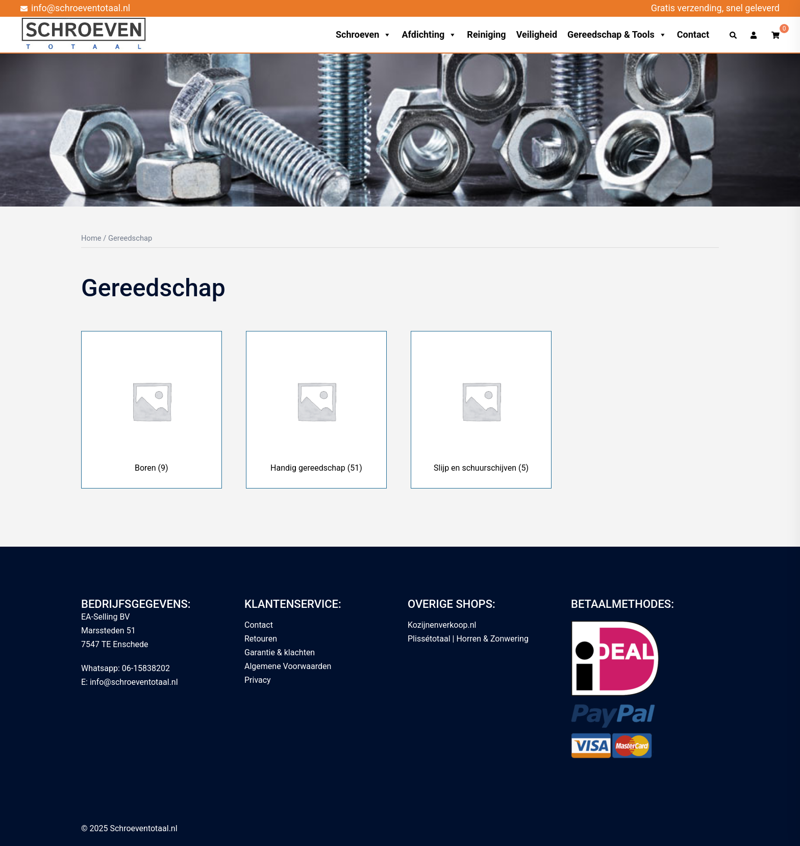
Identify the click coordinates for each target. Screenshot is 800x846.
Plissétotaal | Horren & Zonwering (468, 639)
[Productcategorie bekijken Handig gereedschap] (316, 410)
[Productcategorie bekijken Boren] (151, 410)
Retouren (260, 639)
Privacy (257, 680)
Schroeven (363, 34)
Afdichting (429, 34)
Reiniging (486, 34)
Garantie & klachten (279, 652)
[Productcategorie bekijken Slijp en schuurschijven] (481, 410)
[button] (734, 34)
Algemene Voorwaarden (287, 666)
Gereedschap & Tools (617, 34)
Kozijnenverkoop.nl (442, 625)
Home (91, 238)
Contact (693, 34)
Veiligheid (536, 34)
